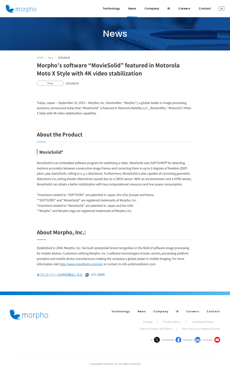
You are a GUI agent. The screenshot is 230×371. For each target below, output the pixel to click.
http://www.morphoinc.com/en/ (81, 264)
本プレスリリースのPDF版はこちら (59, 274)
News (51, 57)
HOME (40, 57)
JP (221, 8)
